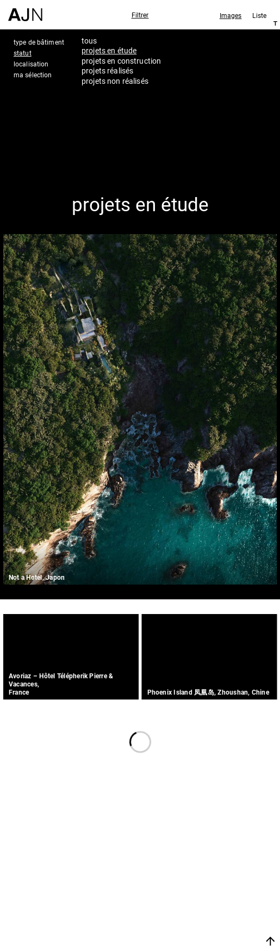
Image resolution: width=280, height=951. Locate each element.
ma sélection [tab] (33, 74)
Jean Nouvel (220, 861)
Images (231, 15)
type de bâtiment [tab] (39, 42)
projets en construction (121, 61)
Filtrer (140, 14)
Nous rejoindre (214, 927)
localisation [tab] (31, 63)
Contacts (212, 904)
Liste (259, 15)
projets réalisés (107, 70)
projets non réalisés (115, 81)
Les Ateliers (218, 875)
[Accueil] (25, 10)
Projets (207, 889)
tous (89, 40)
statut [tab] (23, 52)
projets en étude (109, 50)
